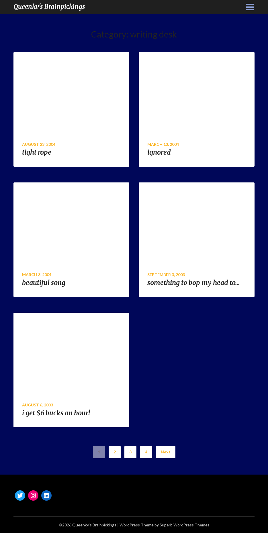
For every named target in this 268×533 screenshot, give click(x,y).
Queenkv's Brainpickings (49, 7)
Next (166, 451)
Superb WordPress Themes (185, 524)
